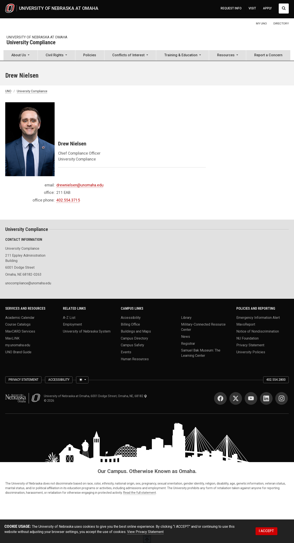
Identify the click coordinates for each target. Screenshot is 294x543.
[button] (20, 55)
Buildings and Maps (136, 331)
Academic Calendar (20, 317)
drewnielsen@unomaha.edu (80, 185)
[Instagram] (281, 398)
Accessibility (131, 317)
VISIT (252, 8)
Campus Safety (132, 345)
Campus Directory (134, 338)
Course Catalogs (18, 324)
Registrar (188, 343)
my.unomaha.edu (17, 345)
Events (126, 352)
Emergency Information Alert (258, 317)
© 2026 (49, 400)
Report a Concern (268, 55)
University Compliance (31, 43)
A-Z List (69, 317)
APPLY (267, 8)
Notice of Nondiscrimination (257, 331)
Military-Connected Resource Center (203, 327)
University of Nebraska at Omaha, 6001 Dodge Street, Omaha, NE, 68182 (95, 396)
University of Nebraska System (87, 331)
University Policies (250, 352)
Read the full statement (139, 492)
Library (186, 317)
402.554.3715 (68, 200)
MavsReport (245, 324)
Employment (72, 324)
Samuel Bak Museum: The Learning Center (200, 353)
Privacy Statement (250, 345)
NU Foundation (247, 338)
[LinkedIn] (266, 398)
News (185, 337)
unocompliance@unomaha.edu (28, 283)
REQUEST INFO (231, 8)
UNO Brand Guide (18, 352)
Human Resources (135, 359)
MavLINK (12, 338)
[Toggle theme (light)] (82, 379)
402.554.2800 (275, 379)
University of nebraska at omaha (37, 37)
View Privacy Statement (145, 532)
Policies (89, 55)
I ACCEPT (266, 531)
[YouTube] (251, 398)
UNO (8, 91)
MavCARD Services (20, 331)
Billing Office (130, 324)
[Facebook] (220, 398)
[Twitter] (235, 398)
